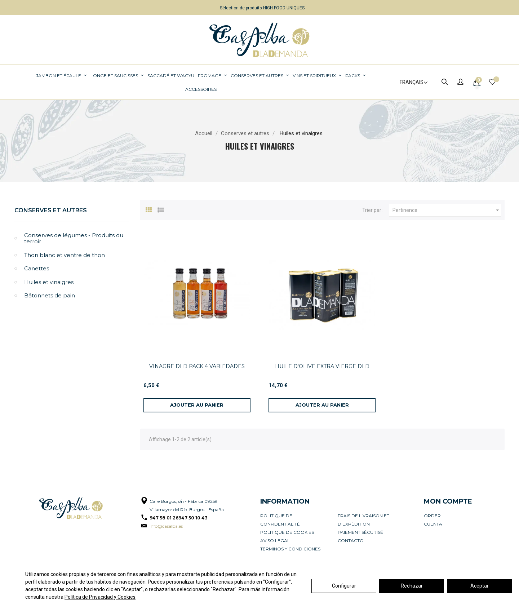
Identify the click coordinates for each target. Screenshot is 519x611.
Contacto (351, 540)
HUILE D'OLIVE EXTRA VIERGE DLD (322, 366)
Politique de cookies (287, 532)
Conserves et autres (50, 210)
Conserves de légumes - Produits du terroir (73, 238)
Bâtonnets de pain (49, 295)
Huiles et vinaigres (49, 282)
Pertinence (446, 210)
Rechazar (412, 586)
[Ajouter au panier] (196, 405)
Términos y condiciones (290, 549)
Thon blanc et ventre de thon (64, 255)
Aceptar (479, 586)
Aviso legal (275, 540)
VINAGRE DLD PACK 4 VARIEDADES (197, 366)
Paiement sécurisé (360, 532)
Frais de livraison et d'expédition (363, 520)
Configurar (344, 586)
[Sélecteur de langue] (410, 82)
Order (432, 515)
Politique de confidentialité (280, 520)
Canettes (36, 268)
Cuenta (433, 524)
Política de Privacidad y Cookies (100, 597)
